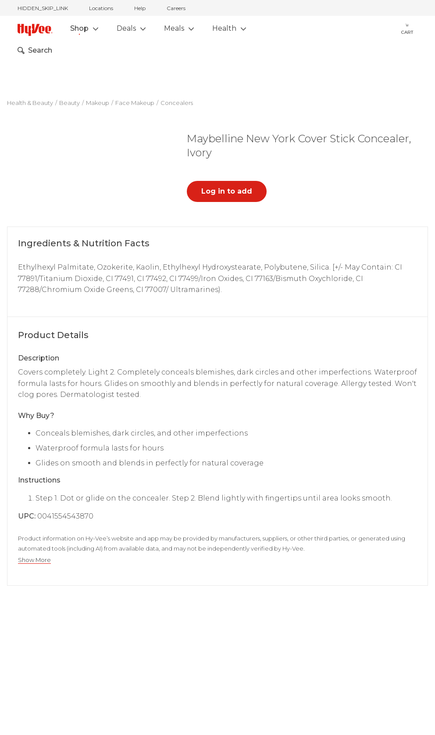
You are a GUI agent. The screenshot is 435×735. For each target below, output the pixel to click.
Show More (34, 560)
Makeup (97, 102)
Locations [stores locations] (101, 8)
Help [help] (140, 8)
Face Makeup (134, 102)
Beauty (69, 102)
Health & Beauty (30, 102)
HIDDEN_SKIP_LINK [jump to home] (43, 8)
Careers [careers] (176, 8)
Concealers (176, 102)
